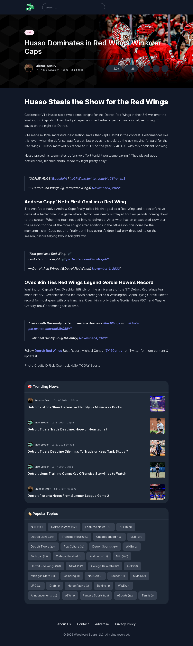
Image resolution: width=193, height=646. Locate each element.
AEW (70, 595)
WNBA (131, 546)
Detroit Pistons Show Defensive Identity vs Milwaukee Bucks (75, 407)
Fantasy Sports (96, 595)
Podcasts (99, 556)
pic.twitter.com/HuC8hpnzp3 (103, 178)
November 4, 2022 (106, 188)
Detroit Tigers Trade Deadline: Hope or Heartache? (67, 429)
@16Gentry (114, 351)
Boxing (103, 585)
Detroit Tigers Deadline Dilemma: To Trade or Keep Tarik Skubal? (78, 451)
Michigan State (43, 575)
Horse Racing (78, 585)
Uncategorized (109, 536)
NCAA (76, 566)
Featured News (98, 527)
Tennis (148, 595)
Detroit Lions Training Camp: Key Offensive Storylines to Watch (77, 473)
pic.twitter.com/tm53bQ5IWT (50, 329)
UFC (36, 585)
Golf (132, 566)
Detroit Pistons (64, 527)
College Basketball (105, 566)
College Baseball (68, 556)
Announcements (44, 595)
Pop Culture (74, 546)
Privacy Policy (125, 624)
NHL (29, 32)
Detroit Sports (105, 546)
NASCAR (95, 575)
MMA (139, 575)
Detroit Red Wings (48, 351)
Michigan (39, 556)
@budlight (59, 178)
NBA (37, 527)
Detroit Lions (42, 536)
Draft (55, 585)
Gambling (72, 575)
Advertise (102, 624)
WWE (124, 585)
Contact (83, 624)
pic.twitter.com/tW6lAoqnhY (87, 259)
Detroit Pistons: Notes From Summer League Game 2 (68, 496)
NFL (126, 527)
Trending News (75, 536)
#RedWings (111, 323)
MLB (136, 536)
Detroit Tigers (43, 546)
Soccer (118, 575)
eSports (125, 595)
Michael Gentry (45, 65)
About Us (64, 624)
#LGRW (75, 178)
